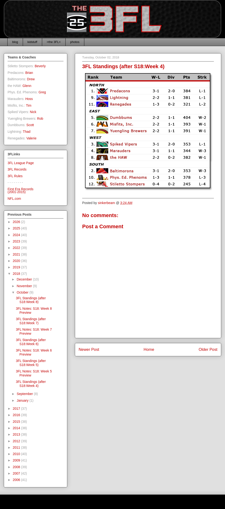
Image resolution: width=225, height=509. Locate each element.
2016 (17, 415)
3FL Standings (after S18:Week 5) (31, 363)
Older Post (208, 349)
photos (74, 42)
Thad (26, 131)
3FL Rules (15, 176)
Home (149, 349)
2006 (17, 480)
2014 (17, 428)
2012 (17, 441)
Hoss (29, 99)
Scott (30, 125)
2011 (17, 447)
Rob (40, 118)
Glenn (26, 86)
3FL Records (17, 169)
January (23, 400)
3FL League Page (21, 163)
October (23, 292)
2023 (17, 241)
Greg (42, 92)
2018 (17, 274)
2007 (17, 473)
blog (15, 42)
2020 (17, 261)
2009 (17, 460)
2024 (17, 235)
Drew (31, 79)
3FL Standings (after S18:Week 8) (31, 300)
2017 (17, 408)
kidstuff (32, 42)
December (25, 279)
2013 (17, 434)
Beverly (40, 66)
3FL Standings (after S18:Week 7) (31, 321)
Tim (29, 105)
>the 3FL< (54, 42)
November (25, 286)
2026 (17, 222)
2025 (17, 228)
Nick (33, 112)
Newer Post (89, 349)
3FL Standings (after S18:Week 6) (31, 342)
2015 (17, 421)
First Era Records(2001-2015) (20, 190)
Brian (29, 73)
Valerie (31, 138)
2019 (17, 267)
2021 (17, 254)
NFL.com (14, 198)
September (25, 394)
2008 (17, 467)
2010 (17, 454)
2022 (17, 248)
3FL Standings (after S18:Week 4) (31, 384)
